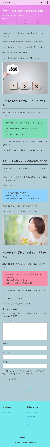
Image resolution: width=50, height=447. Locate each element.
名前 (5, 344)
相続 (28, 421)
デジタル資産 (31, 417)
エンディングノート (33, 413)
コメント (6, 320)
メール (6, 353)
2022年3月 (6, 413)
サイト (4, 362)
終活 (5, 18)
